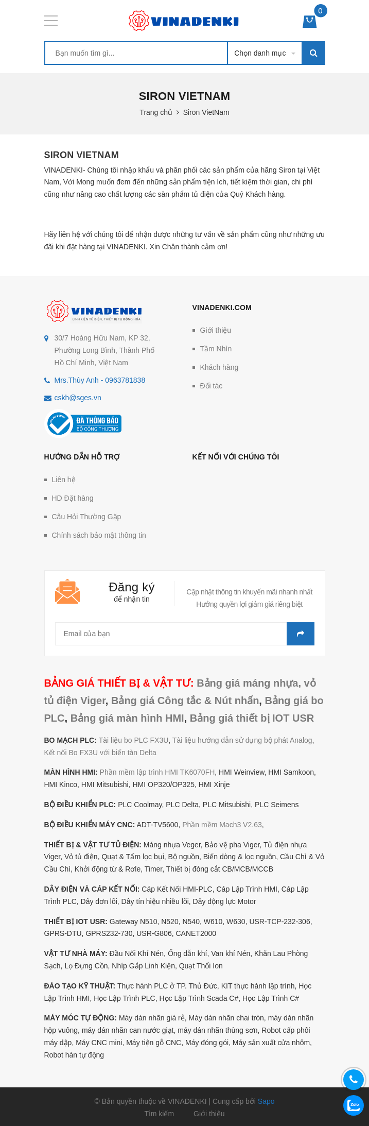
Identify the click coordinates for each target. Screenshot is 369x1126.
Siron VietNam (81, 155)
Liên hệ (64, 479)
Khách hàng (219, 367)
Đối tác (211, 386)
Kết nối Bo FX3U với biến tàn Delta (100, 752)
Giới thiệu (216, 330)
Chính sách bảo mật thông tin (99, 535)
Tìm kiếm (159, 1114)
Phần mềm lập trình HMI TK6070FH (157, 772)
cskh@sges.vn (78, 398)
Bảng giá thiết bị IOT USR (252, 718)
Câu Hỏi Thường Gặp (86, 517)
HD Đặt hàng (73, 498)
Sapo (266, 1101)
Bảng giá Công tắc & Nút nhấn (185, 700)
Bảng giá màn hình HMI (127, 718)
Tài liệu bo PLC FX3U (134, 740)
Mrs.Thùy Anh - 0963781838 (100, 380)
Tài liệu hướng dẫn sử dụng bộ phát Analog (242, 740)
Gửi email (300, 633)
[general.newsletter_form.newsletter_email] (184, 633)
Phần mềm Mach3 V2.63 (222, 825)
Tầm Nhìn (216, 349)
